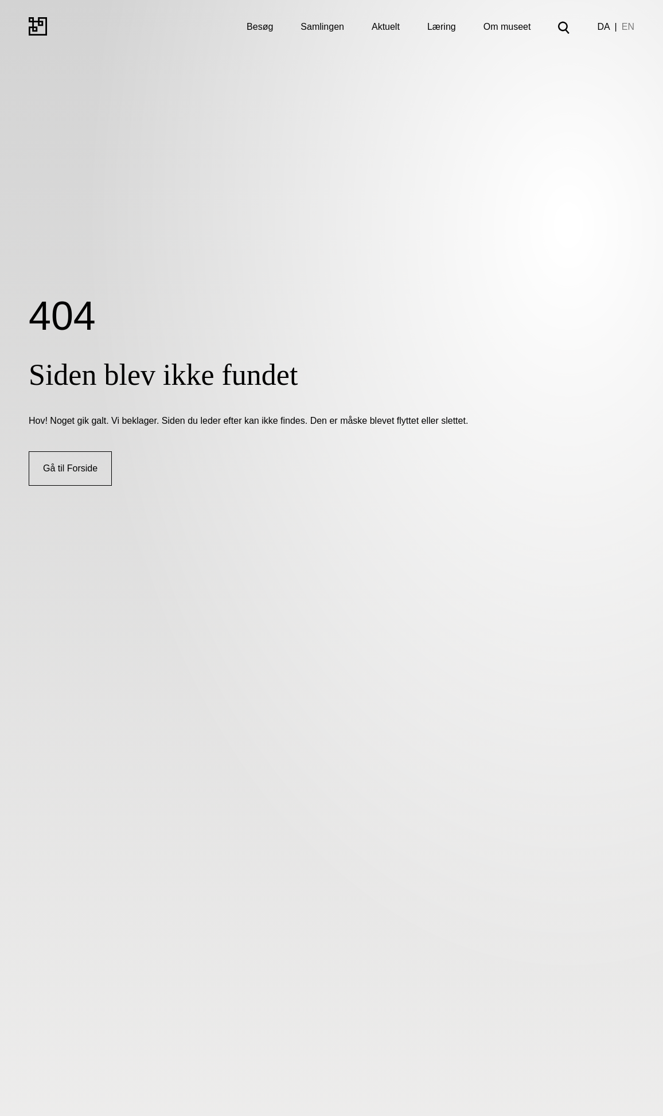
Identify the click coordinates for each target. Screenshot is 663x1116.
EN (628, 27)
